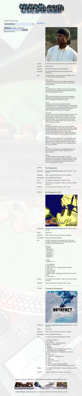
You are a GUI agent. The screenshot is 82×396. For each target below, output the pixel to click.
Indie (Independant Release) (53, 177)
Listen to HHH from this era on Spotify (60, 175)
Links (56, 379)
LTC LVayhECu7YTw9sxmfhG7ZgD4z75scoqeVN (55, 391)
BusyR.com (35, 391)
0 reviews (52, 187)
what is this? (67, 171)
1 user (74, 171)
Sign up (64, 183)
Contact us (32, 379)
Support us (19, 379)
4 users (75, 325)
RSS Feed (51, 379)
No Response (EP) (60, 71)
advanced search (9, 31)
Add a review (67, 187)
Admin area (62, 379)
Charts (45, 379)
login (69, 183)
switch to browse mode (11, 21)
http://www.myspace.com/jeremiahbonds (56, 69)
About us (25, 379)
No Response (49, 71)
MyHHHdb (39, 379)
